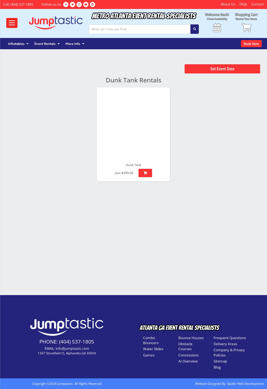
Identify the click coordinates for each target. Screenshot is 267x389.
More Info (74, 43)
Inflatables (18, 43)
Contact (258, 4)
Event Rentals (47, 43)
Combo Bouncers (151, 340)
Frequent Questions (230, 337)
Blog (217, 367)
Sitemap (220, 361)
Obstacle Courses (185, 346)
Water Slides (153, 348)
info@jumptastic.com (72, 348)
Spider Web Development (245, 383)
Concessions (188, 355)
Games (149, 355)
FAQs (243, 4)
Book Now (251, 44)
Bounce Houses (191, 337)
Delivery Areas (225, 343)
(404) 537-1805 (21, 4)
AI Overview (188, 361)
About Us (228, 4)
